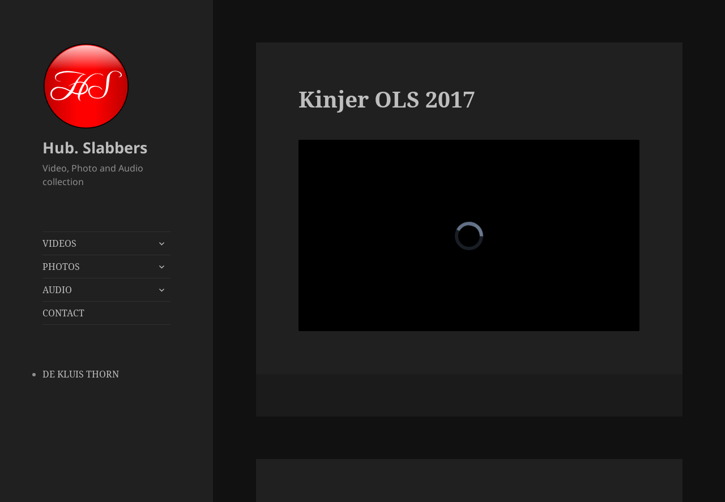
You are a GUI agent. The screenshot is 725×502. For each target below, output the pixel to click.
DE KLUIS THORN (80, 374)
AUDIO (57, 290)
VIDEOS (59, 243)
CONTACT (63, 313)
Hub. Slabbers (94, 147)
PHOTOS (61, 266)
